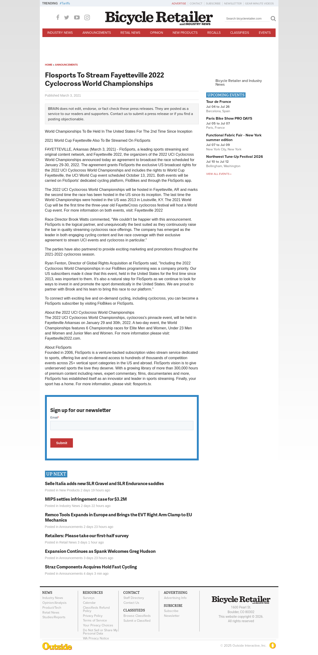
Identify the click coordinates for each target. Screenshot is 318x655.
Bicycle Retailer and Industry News (238, 82)
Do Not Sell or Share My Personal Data (100, 631)
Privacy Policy (93, 616)
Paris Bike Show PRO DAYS (229, 118)
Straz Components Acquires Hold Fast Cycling (91, 567)
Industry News (60, 33)
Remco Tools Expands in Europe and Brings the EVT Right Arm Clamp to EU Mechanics (118, 517)
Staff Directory (133, 598)
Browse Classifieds (137, 616)
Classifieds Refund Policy (96, 609)
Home (48, 64)
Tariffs (66, 3)
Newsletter (233, 3)
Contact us (119, 113)
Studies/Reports (53, 617)
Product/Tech (51, 607)
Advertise (179, 3)
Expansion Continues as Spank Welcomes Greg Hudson (100, 551)
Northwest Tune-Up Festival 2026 (234, 156)
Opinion (156, 33)
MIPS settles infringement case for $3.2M (86, 499)
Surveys (89, 598)
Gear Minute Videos (259, 3)
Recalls (214, 33)
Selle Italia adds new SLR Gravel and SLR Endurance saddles (104, 483)
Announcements (96, 33)
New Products (185, 33)
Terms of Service (95, 620)
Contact (196, 3)
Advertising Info (175, 598)
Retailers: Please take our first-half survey (87, 535)
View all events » (218, 174)
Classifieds (239, 33)
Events (265, 33)
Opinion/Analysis (54, 603)
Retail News (130, 33)
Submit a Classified (136, 620)
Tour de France (218, 101)
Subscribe (213, 3)
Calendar (89, 603)
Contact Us (131, 603)
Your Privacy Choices (98, 625)
